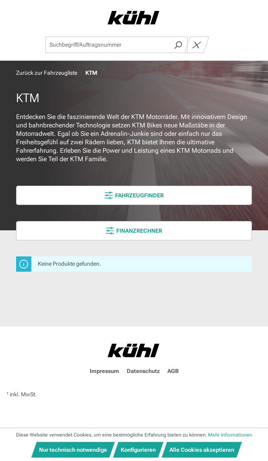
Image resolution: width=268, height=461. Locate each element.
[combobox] (107, 45)
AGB (173, 371)
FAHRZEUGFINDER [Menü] (134, 195)
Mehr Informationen (230, 435)
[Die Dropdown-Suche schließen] (196, 45)
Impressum (104, 371)
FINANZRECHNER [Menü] (134, 231)
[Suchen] (178, 45)
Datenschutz (143, 371)
